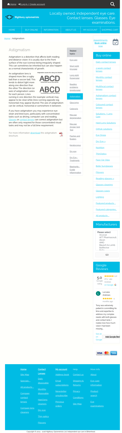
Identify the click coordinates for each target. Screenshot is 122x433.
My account (90, 30)
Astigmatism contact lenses (106, 97)
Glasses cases (103, 191)
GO (107, 255)
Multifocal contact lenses (105, 88)
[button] (112, 4)
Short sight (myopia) (74, 67)
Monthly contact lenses (104, 78)
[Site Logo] (22, 17)
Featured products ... (106, 203)
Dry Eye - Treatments (75, 159)
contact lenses (27, 119)
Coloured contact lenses (104, 106)
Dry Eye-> (101, 141)
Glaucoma (74, 103)
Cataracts (74, 109)
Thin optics (43, 416)
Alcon (106, 240)
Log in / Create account (31, 4)
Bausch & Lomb (106, 245)
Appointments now (101, 43)
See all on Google (99, 337)
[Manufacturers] (106, 240)
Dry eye (73, 151)
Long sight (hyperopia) (74, 76)
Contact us (78, 374)
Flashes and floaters (75, 137)
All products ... (102, 215)
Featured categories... (106, 209)
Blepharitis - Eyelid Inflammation (75, 170)
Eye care (73, 60)
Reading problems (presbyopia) (75, 87)
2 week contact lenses (103, 69)
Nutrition (100, 147)
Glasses (12, 119)
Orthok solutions (104, 129)
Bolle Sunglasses (104, 166)
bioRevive (106, 247)
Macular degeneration (75, 116)
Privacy (76, 391)
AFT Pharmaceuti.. (106, 237)
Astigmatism (75, 96)
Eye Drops (101, 135)
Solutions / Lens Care (104, 115)
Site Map (24, 374)
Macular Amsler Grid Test (75, 127)
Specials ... (25, 381)
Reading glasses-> (105, 178)
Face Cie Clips (103, 160)
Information (51, 30)
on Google (110, 285)
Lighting (100, 197)
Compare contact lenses (25, 397)
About (93, 374)
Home (11, 4)
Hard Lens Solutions (106, 123)
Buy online (31, 30)
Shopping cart (110, 30)
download (35, 133)
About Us (70, 30)
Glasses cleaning (104, 184)
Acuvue (106, 235)
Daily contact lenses (106, 62)
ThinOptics (101, 154)
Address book (62, 374)
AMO (106, 242)
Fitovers (100, 172)
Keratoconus (75, 145)
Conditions (78, 397)
